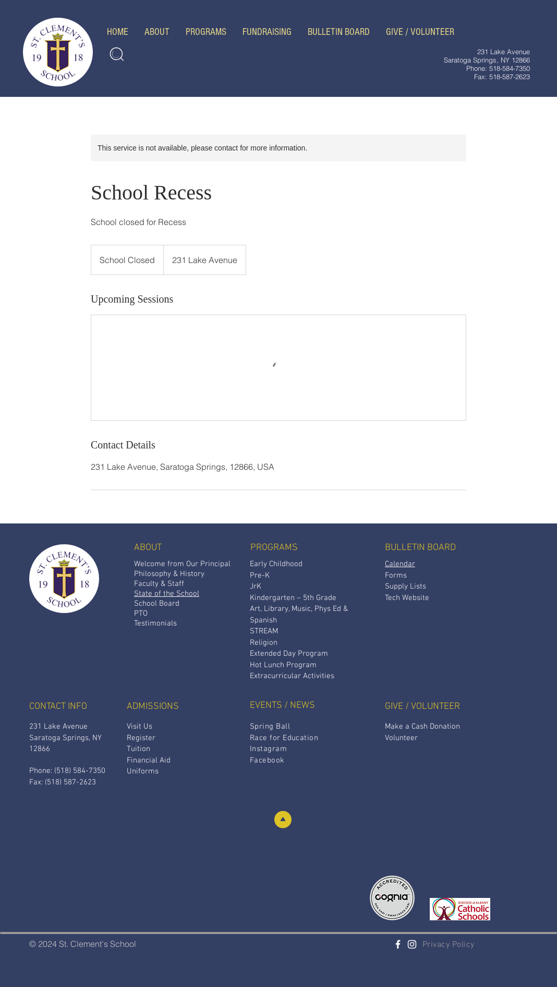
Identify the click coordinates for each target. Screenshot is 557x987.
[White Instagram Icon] (412, 944)
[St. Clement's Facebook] (398, 944)
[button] (156, 32)
